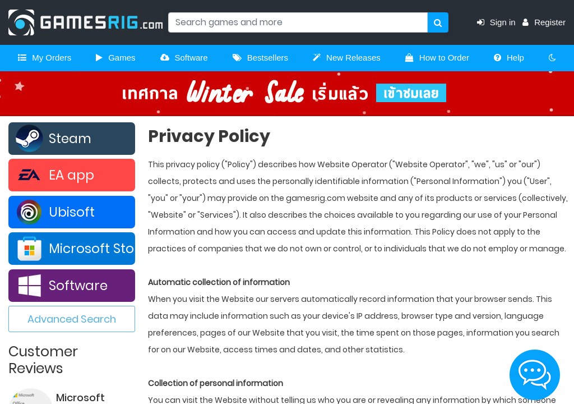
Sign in (499, 22)
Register (544, 22)
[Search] (298, 22)
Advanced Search (71, 319)
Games (115, 57)
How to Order (437, 57)
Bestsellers (260, 57)
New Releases (347, 57)
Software (184, 57)
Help (509, 57)
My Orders (44, 57)
